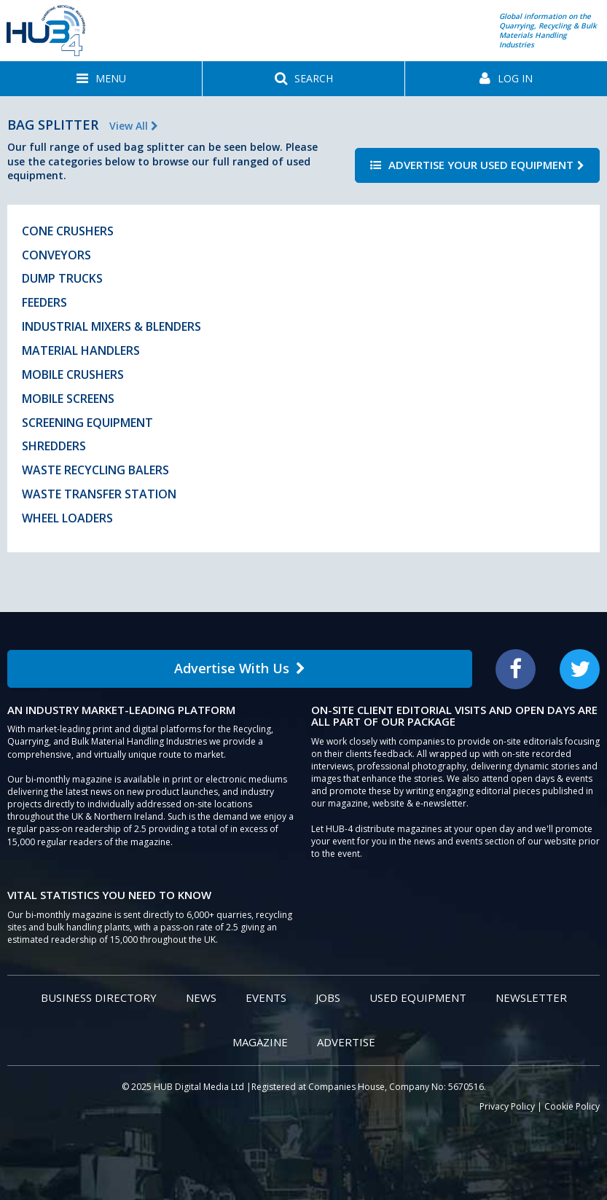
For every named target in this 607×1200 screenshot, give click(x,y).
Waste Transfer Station (99, 494)
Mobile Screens (68, 399)
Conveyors (56, 255)
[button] (101, 78)
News (201, 997)
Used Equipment (417, 997)
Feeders (44, 302)
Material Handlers (81, 350)
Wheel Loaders (67, 518)
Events (266, 997)
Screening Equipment (87, 423)
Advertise (346, 1042)
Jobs (328, 997)
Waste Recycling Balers (95, 470)
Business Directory (99, 997)
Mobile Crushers (73, 374)
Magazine (260, 1042)
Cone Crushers (68, 231)
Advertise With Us (239, 668)
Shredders (54, 446)
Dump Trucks (62, 278)
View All (133, 126)
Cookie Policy (572, 1106)
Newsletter (531, 997)
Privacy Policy (507, 1106)
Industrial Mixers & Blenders (111, 326)
